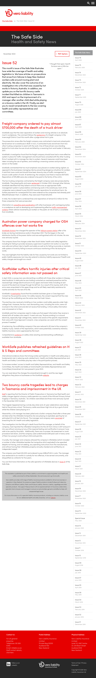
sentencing (41, 135)
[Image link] (83, 59)
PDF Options (61, 54)
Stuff (4, 394)
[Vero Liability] (19, 12)
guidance (18, 335)
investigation (16, 294)
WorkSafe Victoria (9, 231)
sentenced (35, 183)
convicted (58, 418)
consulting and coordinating (24, 205)
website (46, 375)
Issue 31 (62, 462)
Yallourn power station (49, 231)
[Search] (88, 3)
